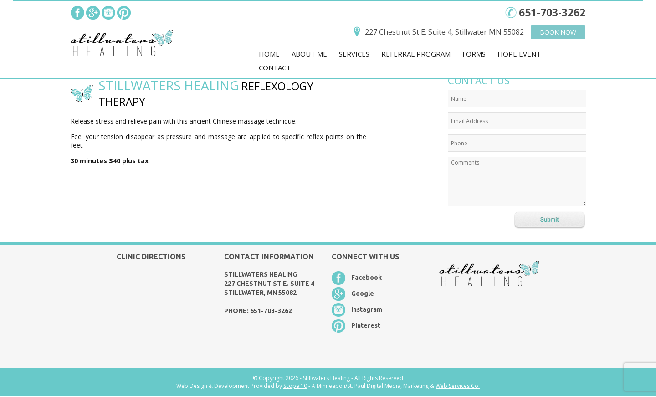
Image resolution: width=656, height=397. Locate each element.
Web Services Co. (458, 386)
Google (362, 293)
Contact (275, 67)
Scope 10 (295, 386)
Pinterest (365, 325)
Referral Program (416, 53)
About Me (309, 53)
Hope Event (519, 53)
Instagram (366, 309)
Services (354, 53)
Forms (474, 53)
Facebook (366, 277)
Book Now (558, 32)
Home (269, 53)
